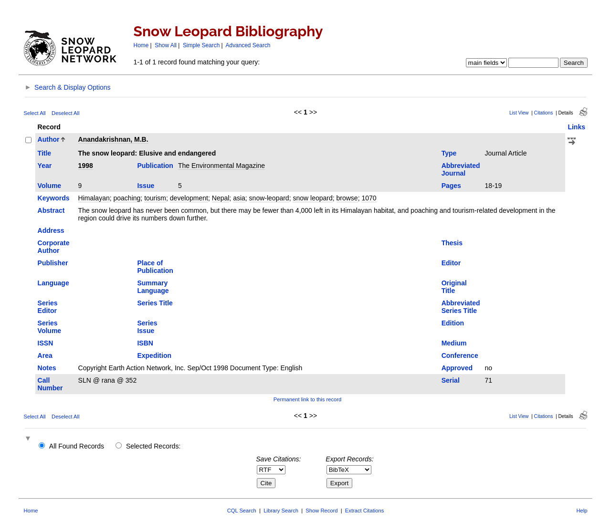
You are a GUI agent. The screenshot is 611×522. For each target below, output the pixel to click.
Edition (453, 323)
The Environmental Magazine (221, 165)
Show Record (321, 510)
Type (449, 153)
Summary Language (153, 286)
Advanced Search (248, 45)
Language (53, 283)
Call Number (50, 384)
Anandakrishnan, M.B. (113, 139)
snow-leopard (269, 198)
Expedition (154, 355)
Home (141, 45)
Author (49, 139)
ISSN (45, 343)
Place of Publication (155, 266)
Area (45, 355)
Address (51, 230)
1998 (85, 165)
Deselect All (65, 113)
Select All (35, 113)
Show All (166, 45)
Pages (451, 185)
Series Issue (147, 326)
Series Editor (48, 306)
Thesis (452, 243)
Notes (47, 368)
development (189, 198)
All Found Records (76, 446)
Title (45, 153)
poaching (127, 198)
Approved (457, 368)
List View (519, 112)
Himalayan (94, 198)
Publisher (53, 263)
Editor (451, 263)
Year (45, 165)
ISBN (145, 343)
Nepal (221, 198)
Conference (460, 355)
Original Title (454, 286)
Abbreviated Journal (461, 169)
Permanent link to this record (307, 399)
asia (239, 198)
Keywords (54, 198)
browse (347, 198)
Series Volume (50, 326)
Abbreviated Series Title (461, 306)
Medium (454, 343)
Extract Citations (364, 510)
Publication (155, 165)
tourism (155, 198)
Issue (145, 185)
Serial (451, 380)
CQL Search (241, 510)
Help (581, 510)
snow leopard (312, 198)
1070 (368, 198)
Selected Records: (153, 446)
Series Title (154, 303)
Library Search (280, 510)
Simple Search (201, 45)
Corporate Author (54, 246)
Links (576, 127)
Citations (543, 112)
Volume (50, 185)
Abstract (51, 210)
